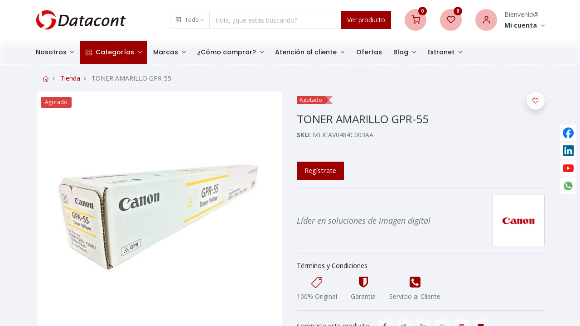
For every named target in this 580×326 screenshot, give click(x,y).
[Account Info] (524, 25)
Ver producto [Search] (366, 19)
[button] (190, 20)
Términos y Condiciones (332, 265)
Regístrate (320, 170)
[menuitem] (374, 52)
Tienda (70, 78)
